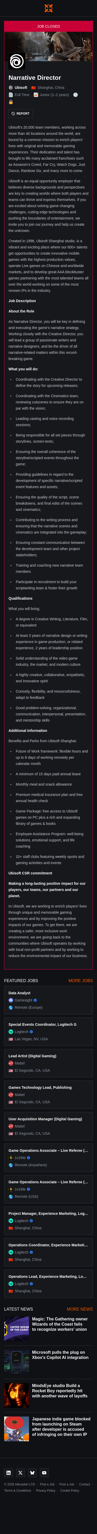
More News (80, 1309)
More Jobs (81, 981)
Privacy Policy (45, 1490)
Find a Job (47, 1484)
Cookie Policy (69, 1490)
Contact (84, 1484)
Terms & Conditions (17, 1490)
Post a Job (66, 1484)
